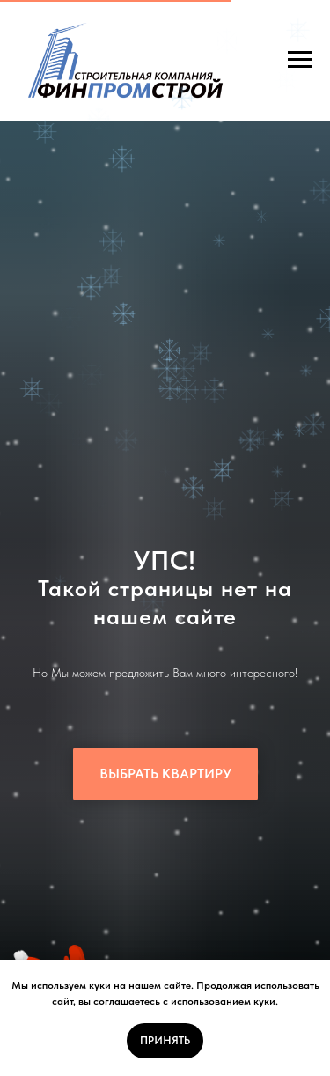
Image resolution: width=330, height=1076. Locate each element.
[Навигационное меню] (300, 60)
